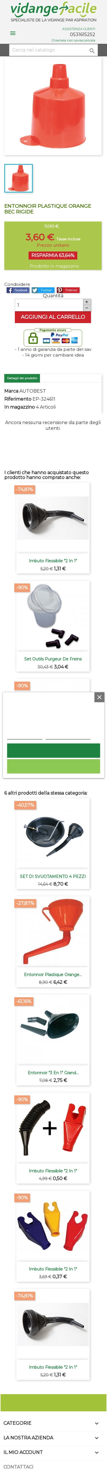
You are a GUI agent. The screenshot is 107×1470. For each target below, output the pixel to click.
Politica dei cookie (24, 736)
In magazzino (19, 407)
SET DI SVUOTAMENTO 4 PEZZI (53, 876)
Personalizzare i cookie (67, 736)
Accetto (54, 750)
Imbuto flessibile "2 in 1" (53, 560)
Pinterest (68, 290)
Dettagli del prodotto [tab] (22, 378)
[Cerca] (53, 50)
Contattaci (18, 1467)
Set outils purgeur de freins (53, 659)
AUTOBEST (32, 391)
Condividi (18, 290)
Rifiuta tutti (54, 766)
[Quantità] (49, 305)
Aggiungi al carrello (53, 317)
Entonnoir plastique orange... (53, 974)
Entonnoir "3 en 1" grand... (53, 1072)
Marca (11, 391)
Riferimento (17, 399)
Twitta (43, 290)
